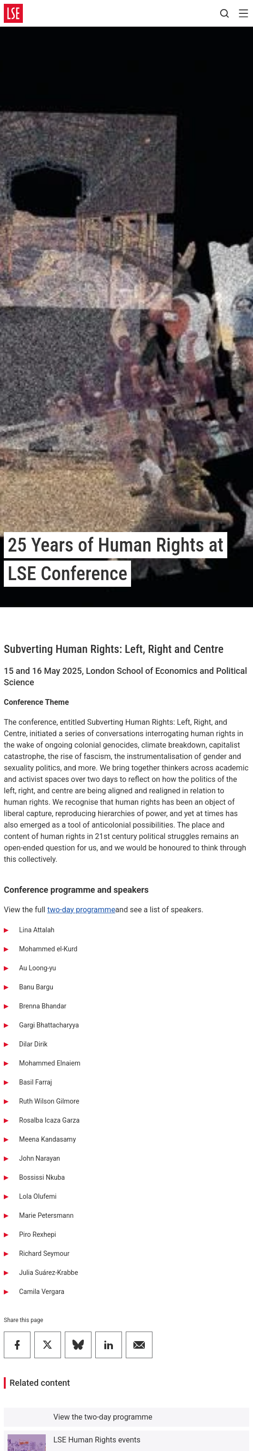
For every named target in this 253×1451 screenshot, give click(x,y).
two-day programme (81, 909)
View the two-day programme (102, 1416)
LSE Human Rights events (97, 1439)
